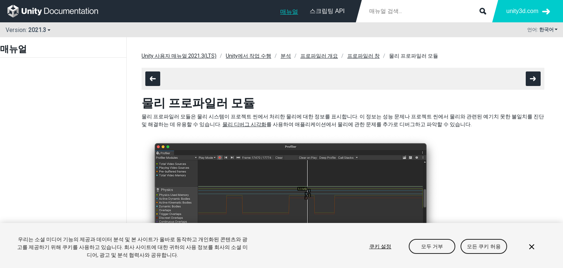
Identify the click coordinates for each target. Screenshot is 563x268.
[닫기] (531, 247)
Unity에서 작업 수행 (248, 56)
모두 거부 (432, 246)
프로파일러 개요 (319, 56)
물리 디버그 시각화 (244, 124)
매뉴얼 (289, 12)
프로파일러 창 (363, 56)
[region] (281, 245)
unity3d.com (522, 11)
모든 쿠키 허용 (484, 246)
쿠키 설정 (380, 246)
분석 (286, 56)
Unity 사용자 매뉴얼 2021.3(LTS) (179, 56)
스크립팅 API (327, 11)
